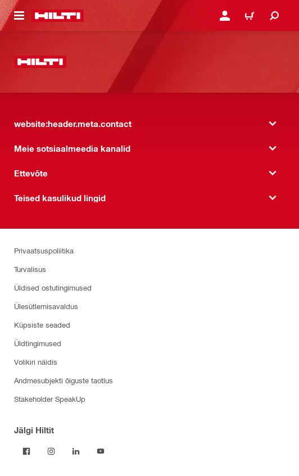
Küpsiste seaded (42, 324)
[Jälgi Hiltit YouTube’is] (100, 451)
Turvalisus (30, 269)
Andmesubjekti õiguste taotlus (63, 380)
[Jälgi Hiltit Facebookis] (26, 451)
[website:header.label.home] (57, 16)
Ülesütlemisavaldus (46, 306)
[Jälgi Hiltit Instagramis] (51, 451)
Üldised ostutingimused (53, 287)
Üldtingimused (37, 343)
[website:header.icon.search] (274, 15)
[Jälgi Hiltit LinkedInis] (76, 451)
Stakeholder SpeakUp (49, 399)
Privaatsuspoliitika (44, 250)
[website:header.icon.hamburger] (19, 15)
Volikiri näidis (35, 361)
